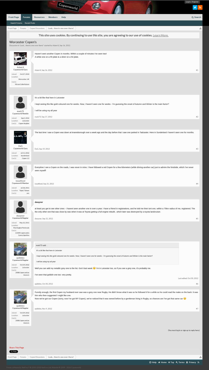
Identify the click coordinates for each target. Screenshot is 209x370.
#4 (197, 184)
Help (63, 17)
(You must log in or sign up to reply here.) (184, 330)
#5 (197, 219)
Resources (39, 17)
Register (195, 2)
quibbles (20, 258)
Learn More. (160, 35)
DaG (20, 146)
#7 (197, 309)
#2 (197, 117)
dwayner (20, 215)
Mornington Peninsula (21, 228)
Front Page (14, 17)
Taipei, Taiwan (24, 190)
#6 (197, 284)
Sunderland (25, 156)
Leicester (25, 121)
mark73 (20, 111)
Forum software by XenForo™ (29, 367)
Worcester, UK (24, 79)
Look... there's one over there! (31, 45)
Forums (26, 17)
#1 (197, 70)
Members (53, 17)
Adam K (56, 45)
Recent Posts (30, 23)
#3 (197, 149)
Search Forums (16, 23)
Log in (188, 2)
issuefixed (20, 181)
